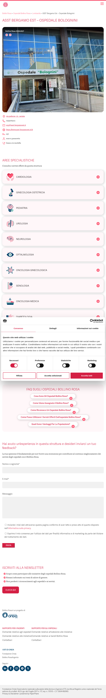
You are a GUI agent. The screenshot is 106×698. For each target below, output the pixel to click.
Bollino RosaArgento (10, 657)
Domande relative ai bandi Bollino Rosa (49, 636)
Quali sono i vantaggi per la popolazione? (53, 425)
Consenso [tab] (18, 328)
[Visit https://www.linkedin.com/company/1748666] (5, 668)
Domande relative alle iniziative (16, 636)
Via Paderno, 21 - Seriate (15, 116)
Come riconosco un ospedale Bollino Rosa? (53, 411)
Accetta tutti (86, 376)
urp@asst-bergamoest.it (16, 125)
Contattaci (7, 640)
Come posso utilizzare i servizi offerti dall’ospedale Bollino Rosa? (53, 418)
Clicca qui (11, 590)
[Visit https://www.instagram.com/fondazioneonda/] (16, 668)
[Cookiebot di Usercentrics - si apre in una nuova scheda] (92, 321)
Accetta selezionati (53, 376)
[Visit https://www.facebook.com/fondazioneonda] (10, 668)
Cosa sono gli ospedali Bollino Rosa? (53, 396)
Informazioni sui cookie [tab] (87, 328)
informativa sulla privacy (19, 528)
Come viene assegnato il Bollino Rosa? (53, 403)
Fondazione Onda (9, 654)
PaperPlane (34, 694)
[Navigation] (102, 3)
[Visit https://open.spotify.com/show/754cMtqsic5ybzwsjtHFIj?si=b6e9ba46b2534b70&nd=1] (22, 668)
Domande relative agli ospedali (16, 632)
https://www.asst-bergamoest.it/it (19, 129)
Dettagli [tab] (53, 328)
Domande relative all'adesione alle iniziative (51, 632)
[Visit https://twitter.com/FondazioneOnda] (28, 668)
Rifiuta (19, 376)
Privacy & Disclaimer (10, 694)
